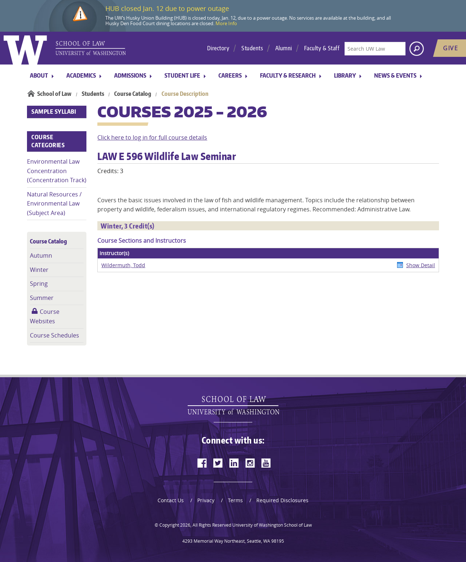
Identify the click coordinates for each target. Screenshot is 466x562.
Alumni (283, 48)
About (39, 75)
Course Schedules (54, 335)
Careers (230, 75)
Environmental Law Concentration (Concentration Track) (56, 170)
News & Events (395, 75)
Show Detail (420, 265)
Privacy (205, 500)
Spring (39, 284)
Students (252, 48)
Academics (81, 75)
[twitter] (218, 463)
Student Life (182, 75)
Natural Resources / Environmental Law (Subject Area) (54, 203)
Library (345, 75)
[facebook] (202, 463)
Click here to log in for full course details (152, 137)
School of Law (54, 93)
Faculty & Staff (322, 48)
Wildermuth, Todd (123, 265)
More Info (226, 23)
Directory (218, 48)
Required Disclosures (282, 500)
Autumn (41, 255)
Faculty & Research (288, 75)
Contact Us (171, 500)
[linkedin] (234, 463)
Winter (39, 270)
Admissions (130, 75)
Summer (42, 298)
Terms (235, 500)
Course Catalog (132, 93)
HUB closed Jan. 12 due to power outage (167, 8)
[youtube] (266, 463)
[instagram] (250, 463)
